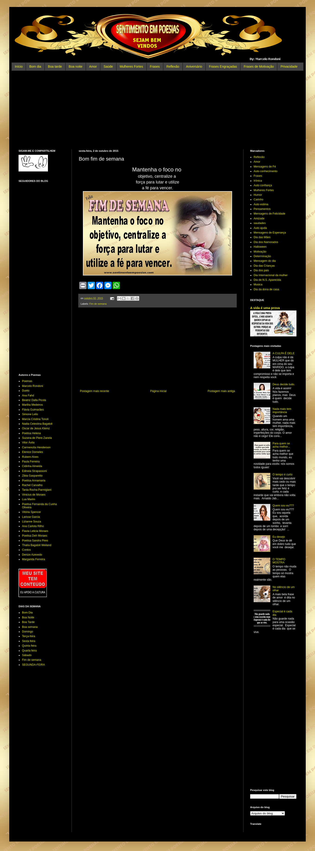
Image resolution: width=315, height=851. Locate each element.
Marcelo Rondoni (32, 386)
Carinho (258, 199)
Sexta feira (28, 641)
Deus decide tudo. (284, 384)
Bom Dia (27, 612)
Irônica (258, 180)
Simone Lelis (30, 414)
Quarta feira (29, 650)
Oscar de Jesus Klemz (36, 428)
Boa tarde (55, 66)
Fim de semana (98, 303)
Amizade (259, 218)
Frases (155, 66)
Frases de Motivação (259, 66)
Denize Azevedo (32, 554)
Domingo (27, 631)
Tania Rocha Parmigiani (36, 489)
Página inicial (158, 391)
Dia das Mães (262, 237)
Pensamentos (262, 209)
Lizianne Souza (31, 521)
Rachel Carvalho (32, 485)
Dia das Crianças (264, 265)
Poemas (27, 381)
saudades (260, 223)
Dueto (25, 390)
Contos (26, 549)
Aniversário (194, 66)
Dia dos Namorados (266, 242)
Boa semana (30, 627)
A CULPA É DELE (284, 353)
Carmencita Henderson (36, 447)
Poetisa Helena (31, 433)
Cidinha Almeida (32, 466)
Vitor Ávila (28, 442)
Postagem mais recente (94, 391)
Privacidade (288, 66)
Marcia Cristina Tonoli (35, 419)
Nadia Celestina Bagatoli (37, 423)
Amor (93, 66)
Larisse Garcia (31, 517)
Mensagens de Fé (265, 166)
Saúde (108, 66)
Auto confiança (263, 185)
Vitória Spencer (31, 512)
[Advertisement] (157, 110)
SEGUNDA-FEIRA (33, 664)
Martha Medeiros (32, 404)
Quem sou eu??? (283, 505)
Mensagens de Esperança (270, 232)
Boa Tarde (28, 622)
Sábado (27, 655)
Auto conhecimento (265, 171)
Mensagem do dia (265, 261)
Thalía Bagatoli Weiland (36, 545)
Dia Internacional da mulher (271, 275)
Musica (258, 284)
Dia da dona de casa (266, 289)
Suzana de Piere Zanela (37, 438)
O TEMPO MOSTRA (279, 561)
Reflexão (173, 66)
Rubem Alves (30, 457)
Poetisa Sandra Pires (35, 540)
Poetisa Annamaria (33, 480)
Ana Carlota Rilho (33, 526)
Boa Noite (28, 617)
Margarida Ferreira (33, 559)
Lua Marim (28, 499)
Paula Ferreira (31, 461)
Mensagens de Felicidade (269, 213)
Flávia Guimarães (33, 409)
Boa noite (75, 66)
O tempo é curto (283, 474)
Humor (258, 194)
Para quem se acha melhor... (281, 445)
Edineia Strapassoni (34, 471)
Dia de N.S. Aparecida (267, 280)
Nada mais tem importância (282, 410)
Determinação (262, 256)
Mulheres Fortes (131, 66)
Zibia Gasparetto (32, 475)
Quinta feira (29, 645)
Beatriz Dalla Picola (34, 400)
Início (18, 66)
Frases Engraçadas (223, 66)
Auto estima (261, 204)
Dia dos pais (261, 270)
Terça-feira (28, 636)
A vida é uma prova (265, 308)
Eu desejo (279, 536)
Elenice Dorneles (32, 452)
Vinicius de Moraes (33, 494)
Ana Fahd (28, 395)
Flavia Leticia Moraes (35, 531)
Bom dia (35, 66)
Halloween (260, 246)
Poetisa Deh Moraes (34, 535)
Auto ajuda (260, 228)
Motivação (260, 251)
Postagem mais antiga (221, 391)
